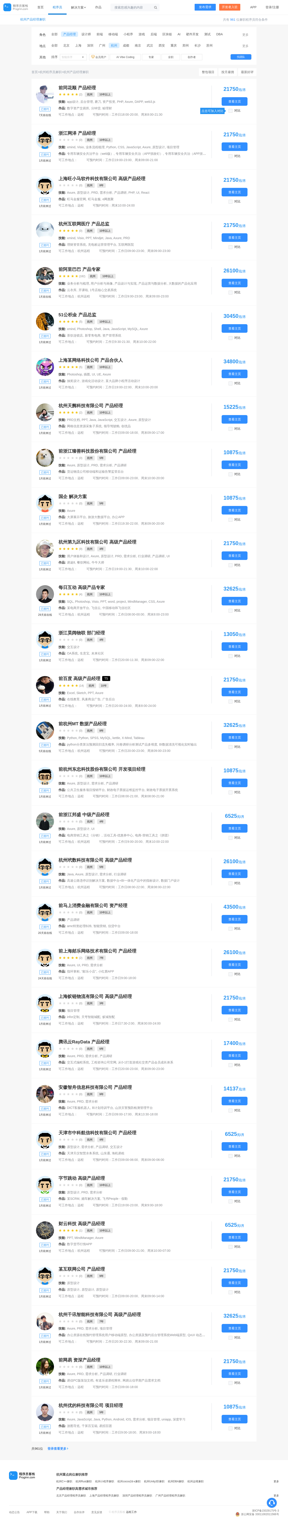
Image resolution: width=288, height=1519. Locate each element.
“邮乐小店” (89, 971)
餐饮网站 (83, 562)
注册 (276, 7)
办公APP (118, 517)
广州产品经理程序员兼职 (170, 1495)
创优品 (126, 426)
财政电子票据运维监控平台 (126, 790)
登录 (269, 7)
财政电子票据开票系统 (162, 790)
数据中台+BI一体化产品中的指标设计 (133, 880)
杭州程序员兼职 (51, 72)
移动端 (113, 34)
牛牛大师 (98, 562)
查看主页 (234, 101)
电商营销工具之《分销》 (84, 835)
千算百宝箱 (89, 1426)
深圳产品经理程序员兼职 (137, 1495)
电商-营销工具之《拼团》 (153, 835)
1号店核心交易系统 (103, 290)
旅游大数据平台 (99, 517)
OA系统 (72, 653)
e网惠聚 (108, 199)
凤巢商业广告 (91, 699)
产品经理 (69, 34)
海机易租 (118, 1153)
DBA (219, 34)
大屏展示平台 (76, 517)
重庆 (174, 45)
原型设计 (73, 1289)
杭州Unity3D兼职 (154, 1481)
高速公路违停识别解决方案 (86, 880)
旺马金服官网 (76, 199)
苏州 (209, 45)
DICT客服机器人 (78, 1108)
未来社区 (97, 653)
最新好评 (247, 72)
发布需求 (205, 7)
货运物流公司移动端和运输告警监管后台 (95, 471)
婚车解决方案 (90, 1198)
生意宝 (84, 653)
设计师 (86, 34)
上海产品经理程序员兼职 (104, 1495)
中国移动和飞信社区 (116, 608)
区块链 (167, 34)
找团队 (241, 56)
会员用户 (99, 57)
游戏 (142, 34)
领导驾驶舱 (111, 426)
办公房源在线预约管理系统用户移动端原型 (97, 1335)
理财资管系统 (76, 244)
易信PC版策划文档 (80, 1380)
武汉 (150, 45)
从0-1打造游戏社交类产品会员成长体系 (145, 1062)
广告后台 (108, 699)
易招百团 (105, 1426)
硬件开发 (192, 34)
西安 (162, 45)
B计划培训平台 (102, 1108)
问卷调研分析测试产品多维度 (136, 744)
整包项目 (208, 72)
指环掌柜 (73, 971)
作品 (98, 7)
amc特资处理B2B (79, 926)
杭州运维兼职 (195, 1481)
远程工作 (131, 1512)
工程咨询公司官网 (103, 1062)
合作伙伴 (79, 1512)
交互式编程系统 (78, 1062)
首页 (40, 7)
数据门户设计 (170, 880)
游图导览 (73, 1426)
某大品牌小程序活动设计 (123, 381)
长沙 (197, 45)
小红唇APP (106, 971)
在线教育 (73, 699)
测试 (207, 34)
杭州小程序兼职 (104, 1481)
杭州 (114, 45)
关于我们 (61, 1512)
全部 (54, 34)
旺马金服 (94, 199)
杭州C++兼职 (64, 1481)
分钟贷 (96, 108)
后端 (154, 34)
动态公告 (14, 1512)
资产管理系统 (111, 335)
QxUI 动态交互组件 (201, 1335)
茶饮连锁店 (75, 335)
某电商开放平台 (78, 608)
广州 (102, 45)
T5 (106, 678)
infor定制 (73, 1017)
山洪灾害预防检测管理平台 (134, 1108)
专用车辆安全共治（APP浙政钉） (139, 153)
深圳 (90, 45)
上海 (78, 45)
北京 (66, 45)
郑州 (185, 45)
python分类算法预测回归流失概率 (90, 744)
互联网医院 (126, 244)
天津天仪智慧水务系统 (83, 1153)
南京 (138, 45)
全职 (170, 57)
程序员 (57, 7)
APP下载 (32, 1512)
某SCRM (73, 1198)
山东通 (105, 1153)
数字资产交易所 (78, 108)
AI (179, 34)
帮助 (47, 1512)
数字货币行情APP (79, 1244)
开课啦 (83, 290)
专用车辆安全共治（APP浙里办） (188, 153)
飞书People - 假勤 (115, 1198)
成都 (126, 45)
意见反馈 (96, 1512)
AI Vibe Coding (125, 57)
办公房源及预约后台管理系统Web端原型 (157, 1335)
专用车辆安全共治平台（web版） (90, 153)
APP (253, 7)
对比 (237, 110)
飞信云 (96, 608)
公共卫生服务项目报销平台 (86, 790)
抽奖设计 (73, 381)
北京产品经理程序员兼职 (71, 1495)
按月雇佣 (227, 72)
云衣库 (71, 290)
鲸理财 (107, 108)
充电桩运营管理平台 (102, 244)
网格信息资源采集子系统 (84, 426)
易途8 (71, 562)
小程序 (128, 34)
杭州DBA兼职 (176, 1481)
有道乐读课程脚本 (108, 1380)
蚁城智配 (108, 1017)
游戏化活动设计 (93, 381)
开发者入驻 (230, 7)
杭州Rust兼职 (84, 1481)
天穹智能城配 (90, 1017)
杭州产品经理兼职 (32, 19)
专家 (151, 57)
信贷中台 (114, 926)
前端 (100, 34)
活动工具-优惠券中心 (118, 835)
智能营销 (99, 926)
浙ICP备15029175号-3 (265, 1510)
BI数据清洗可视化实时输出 (178, 744)
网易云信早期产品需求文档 (141, 1380)
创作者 (192, 57)
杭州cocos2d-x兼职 (129, 1481)
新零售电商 (93, 335)
